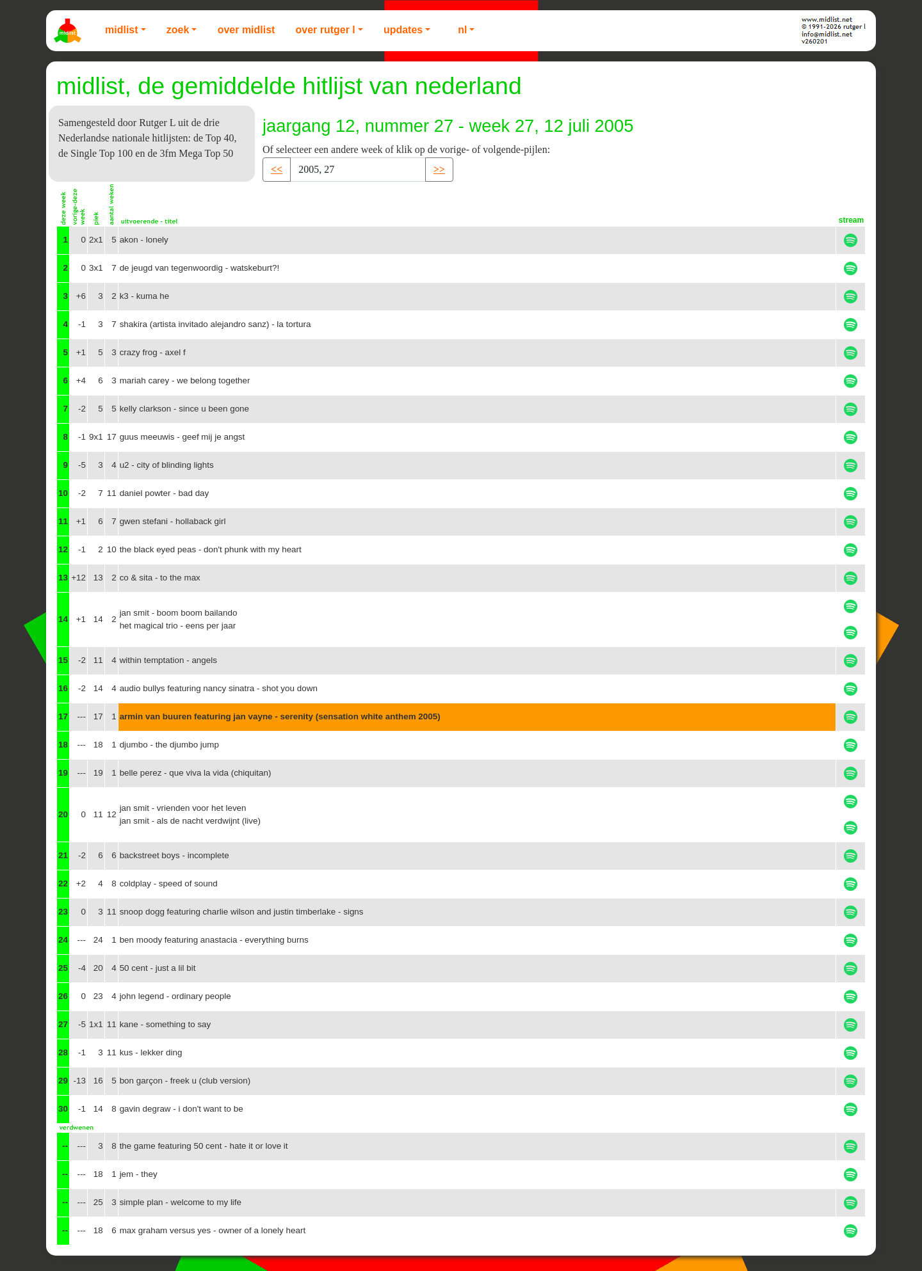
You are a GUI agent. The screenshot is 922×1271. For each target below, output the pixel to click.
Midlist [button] (121, 29)
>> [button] (439, 169)
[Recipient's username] (358, 169)
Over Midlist (246, 29)
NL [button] (462, 29)
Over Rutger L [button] (325, 29)
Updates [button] (403, 29)
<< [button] (276, 169)
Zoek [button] (178, 29)
